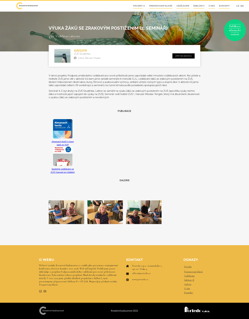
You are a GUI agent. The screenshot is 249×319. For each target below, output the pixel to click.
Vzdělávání (189, 275)
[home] (27, 6)
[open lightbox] (66, 212)
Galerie (187, 284)
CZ (40, 291)
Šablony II (189, 280)
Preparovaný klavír (193, 271)
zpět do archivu (183, 56)
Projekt (188, 266)
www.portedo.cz (140, 279)
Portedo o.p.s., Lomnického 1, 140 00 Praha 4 (147, 267)
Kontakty (188, 292)
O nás (187, 288)
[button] (138, 6)
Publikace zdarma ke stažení (235, 30)
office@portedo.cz (141, 273)
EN (45, 291)
